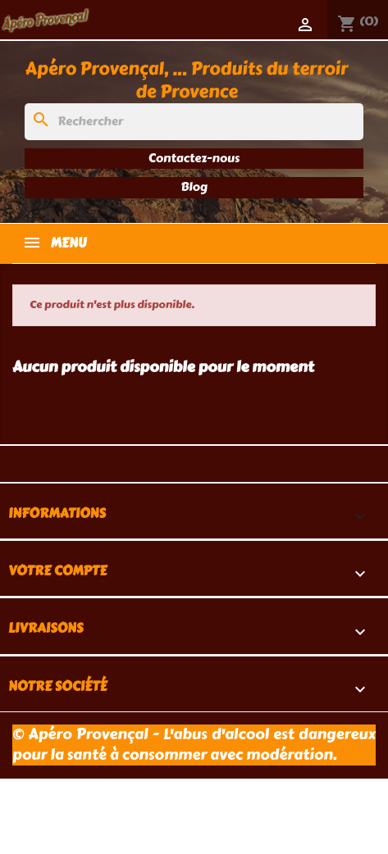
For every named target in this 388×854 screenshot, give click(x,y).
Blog (194, 187)
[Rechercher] (194, 121)
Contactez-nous (194, 158)
